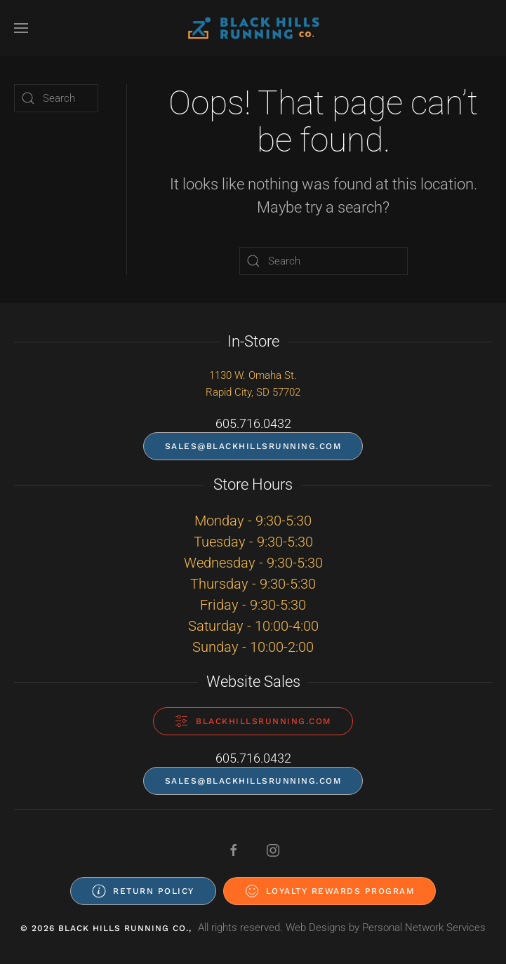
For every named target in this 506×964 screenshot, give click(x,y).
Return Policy (143, 891)
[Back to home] (253, 28)
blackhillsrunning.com (253, 721)
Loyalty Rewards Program (330, 891)
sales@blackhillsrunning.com (253, 446)
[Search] (323, 261)
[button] (21, 28)
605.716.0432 (253, 423)
